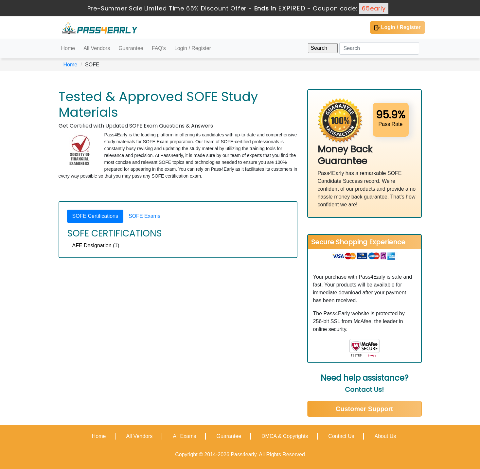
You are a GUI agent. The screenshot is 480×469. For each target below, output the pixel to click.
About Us (385, 436)
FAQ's (159, 48)
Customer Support (364, 408)
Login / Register (397, 27)
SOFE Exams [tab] (144, 216)
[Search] (379, 48)
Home (68, 48)
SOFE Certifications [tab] (95, 216)
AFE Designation (92, 245)
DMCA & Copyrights (284, 436)
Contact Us (341, 436)
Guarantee (130, 48)
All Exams (184, 436)
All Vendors (96, 48)
